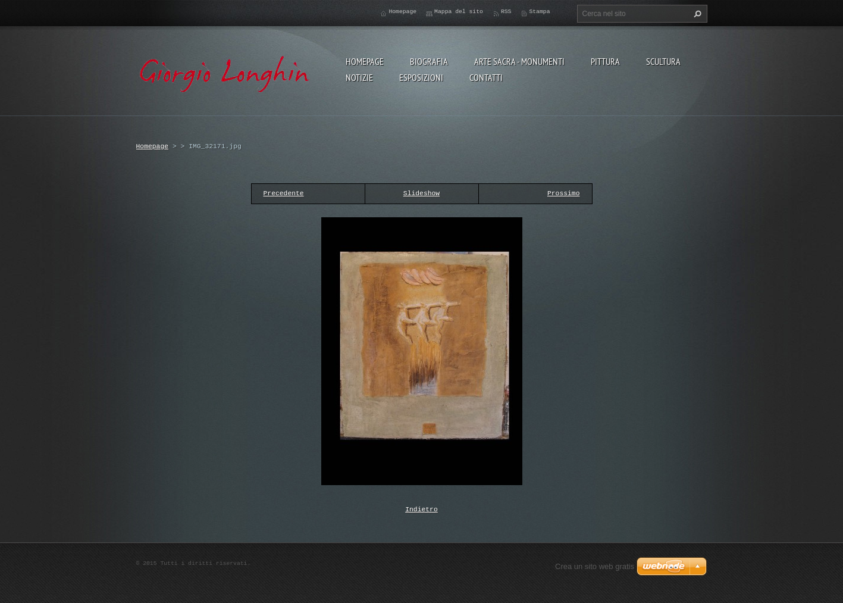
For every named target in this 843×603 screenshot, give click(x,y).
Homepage (365, 61)
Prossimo (563, 193)
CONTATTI (486, 77)
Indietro (421, 508)
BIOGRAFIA (429, 61)
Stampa (539, 11)
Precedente (284, 193)
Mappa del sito (458, 11)
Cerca (696, 14)
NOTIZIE (359, 77)
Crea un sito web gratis (594, 565)
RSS (506, 11)
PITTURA (605, 61)
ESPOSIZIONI (421, 77)
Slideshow (421, 193)
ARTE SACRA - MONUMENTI (519, 61)
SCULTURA (663, 61)
